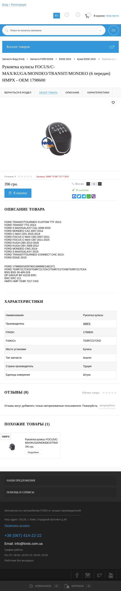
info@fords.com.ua (29, 544)
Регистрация (18, 4)
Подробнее (33, 452)
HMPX (86, 323)
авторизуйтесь (107, 405)
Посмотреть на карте (17, 525)
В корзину (18, 193)
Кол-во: (79, 183)
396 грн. (29, 446)
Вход (5, 4)
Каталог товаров (60, 47)
